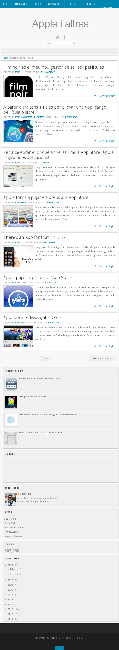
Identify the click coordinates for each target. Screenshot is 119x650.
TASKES (37, 4)
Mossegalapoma (13, 536)
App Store (16, 72)
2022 (10, 584)
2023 (10, 580)
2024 (10, 565)
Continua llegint (104, 95)
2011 (10, 618)
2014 (10, 604)
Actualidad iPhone (14, 527)
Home (5, 57)
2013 (10, 609)
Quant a (90, 4)
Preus (23, 202)
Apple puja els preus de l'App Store (37, 277)
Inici (5, 4)
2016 (10, 594)
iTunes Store (38, 117)
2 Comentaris (45, 162)
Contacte (73, 4)
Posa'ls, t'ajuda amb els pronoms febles (39, 378)
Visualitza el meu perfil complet (33, 501)
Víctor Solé (25, 494)
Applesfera (10, 518)
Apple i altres (58, 638)
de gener (12, 574)
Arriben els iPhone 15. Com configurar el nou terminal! (48, 414)
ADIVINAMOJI (54, 4)
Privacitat (107, 7)
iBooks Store (26, 117)
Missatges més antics (104, 358)
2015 (10, 599)
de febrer (12, 569)
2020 (10, 589)
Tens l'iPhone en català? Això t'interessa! (40, 432)
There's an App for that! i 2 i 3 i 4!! (35, 237)
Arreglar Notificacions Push (33, 396)
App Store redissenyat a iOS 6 (32, 317)
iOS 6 (23, 322)
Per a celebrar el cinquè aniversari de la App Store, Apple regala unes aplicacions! (58, 155)
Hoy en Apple (11, 531)
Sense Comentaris (48, 72)
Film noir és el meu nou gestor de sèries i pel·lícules (53, 67)
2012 (10, 613)
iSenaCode (10, 523)
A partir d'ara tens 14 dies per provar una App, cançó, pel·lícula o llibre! (55, 109)
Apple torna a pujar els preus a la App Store (45, 197)
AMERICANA (21, 4)
